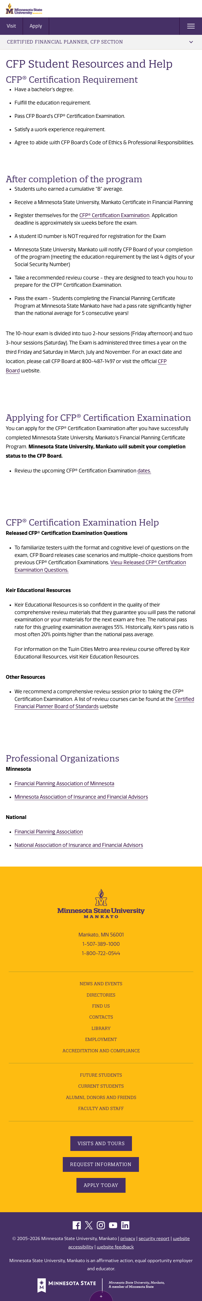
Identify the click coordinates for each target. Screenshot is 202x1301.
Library (101, 1028)
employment (101, 1039)
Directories (101, 995)
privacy (127, 1238)
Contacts (101, 1017)
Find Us (101, 1006)
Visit (11, 26)
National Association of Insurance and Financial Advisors (79, 845)
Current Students (101, 1086)
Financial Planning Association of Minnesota (64, 783)
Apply (36, 26)
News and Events (101, 983)
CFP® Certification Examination (114, 215)
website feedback (115, 1247)
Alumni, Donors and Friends (101, 1097)
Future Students (101, 1075)
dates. (144, 471)
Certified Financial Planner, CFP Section (100, 42)
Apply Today (101, 1185)
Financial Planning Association (49, 832)
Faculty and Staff (101, 1108)
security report (154, 1238)
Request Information (101, 1164)
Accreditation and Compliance (101, 1050)
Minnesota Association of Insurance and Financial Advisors (81, 797)
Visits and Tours (101, 1143)
